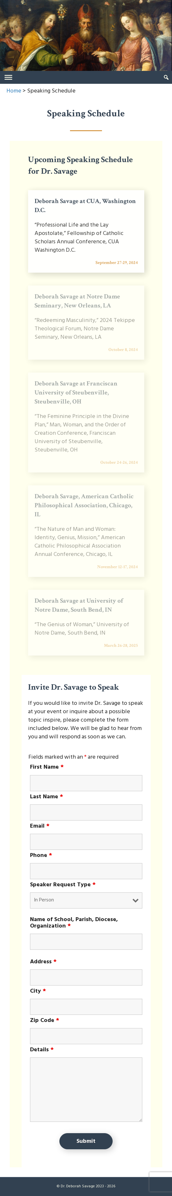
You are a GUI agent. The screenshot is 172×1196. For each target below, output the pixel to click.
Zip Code (44, 1020)
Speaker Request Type (63, 885)
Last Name (46, 797)
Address (43, 962)
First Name (47, 767)
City (38, 991)
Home (13, 91)
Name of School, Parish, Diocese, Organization (74, 923)
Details (42, 1050)
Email (39, 826)
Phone (41, 855)
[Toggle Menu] (8, 77)
